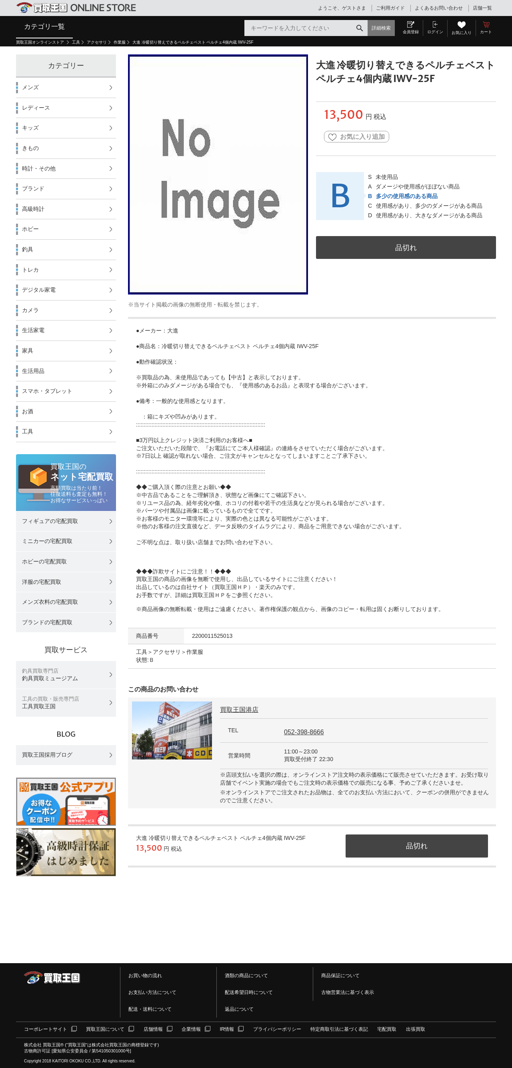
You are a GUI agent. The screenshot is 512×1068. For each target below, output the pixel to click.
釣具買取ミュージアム (50, 675)
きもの (30, 148)
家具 (27, 350)
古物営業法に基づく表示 (347, 992)
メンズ (30, 87)
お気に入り (462, 32)
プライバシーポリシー (277, 1029)
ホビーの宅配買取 (44, 561)
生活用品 (33, 371)
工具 (76, 42)
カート (486, 32)
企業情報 (191, 1029)
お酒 (27, 411)
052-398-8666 (304, 732)
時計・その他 (39, 168)
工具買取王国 (50, 703)
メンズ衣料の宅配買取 (50, 602)
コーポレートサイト (45, 1029)
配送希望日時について (249, 992)
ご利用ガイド (390, 8)
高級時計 (33, 209)
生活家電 (33, 330)
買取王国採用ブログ (47, 754)
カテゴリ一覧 (44, 26)
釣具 (27, 249)
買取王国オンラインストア (40, 42)
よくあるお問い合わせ (439, 8)
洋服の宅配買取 (41, 582)
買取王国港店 (239, 709)
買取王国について (105, 1029)
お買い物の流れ (145, 975)
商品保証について (340, 975)
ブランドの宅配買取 (47, 622)
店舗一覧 (482, 8)
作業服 (120, 42)
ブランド (33, 188)
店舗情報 (153, 1029)
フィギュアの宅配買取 (50, 521)
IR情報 (227, 1029)
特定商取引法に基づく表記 (339, 1029)
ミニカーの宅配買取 (47, 541)
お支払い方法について (152, 992)
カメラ (30, 310)
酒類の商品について (246, 975)
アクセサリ (97, 42)
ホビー (30, 229)
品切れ (406, 247)
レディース (36, 107)
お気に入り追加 (356, 137)
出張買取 (415, 1029)
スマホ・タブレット (47, 391)
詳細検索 (381, 28)
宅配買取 (386, 1029)
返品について (239, 1009)
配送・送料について (150, 1009)
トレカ (30, 269)
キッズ (30, 127)
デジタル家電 (39, 290)
